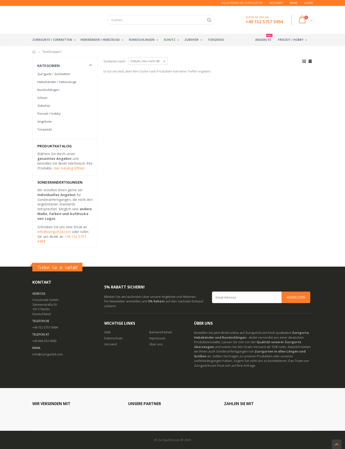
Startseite (34, 51)
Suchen (209, 19)
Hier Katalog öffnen (69, 168)
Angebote (44, 121)
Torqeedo (44, 129)
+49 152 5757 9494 (45, 327)
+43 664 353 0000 (44, 341)
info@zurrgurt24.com (54, 231)
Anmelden (296, 297)
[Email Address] (261, 297)
